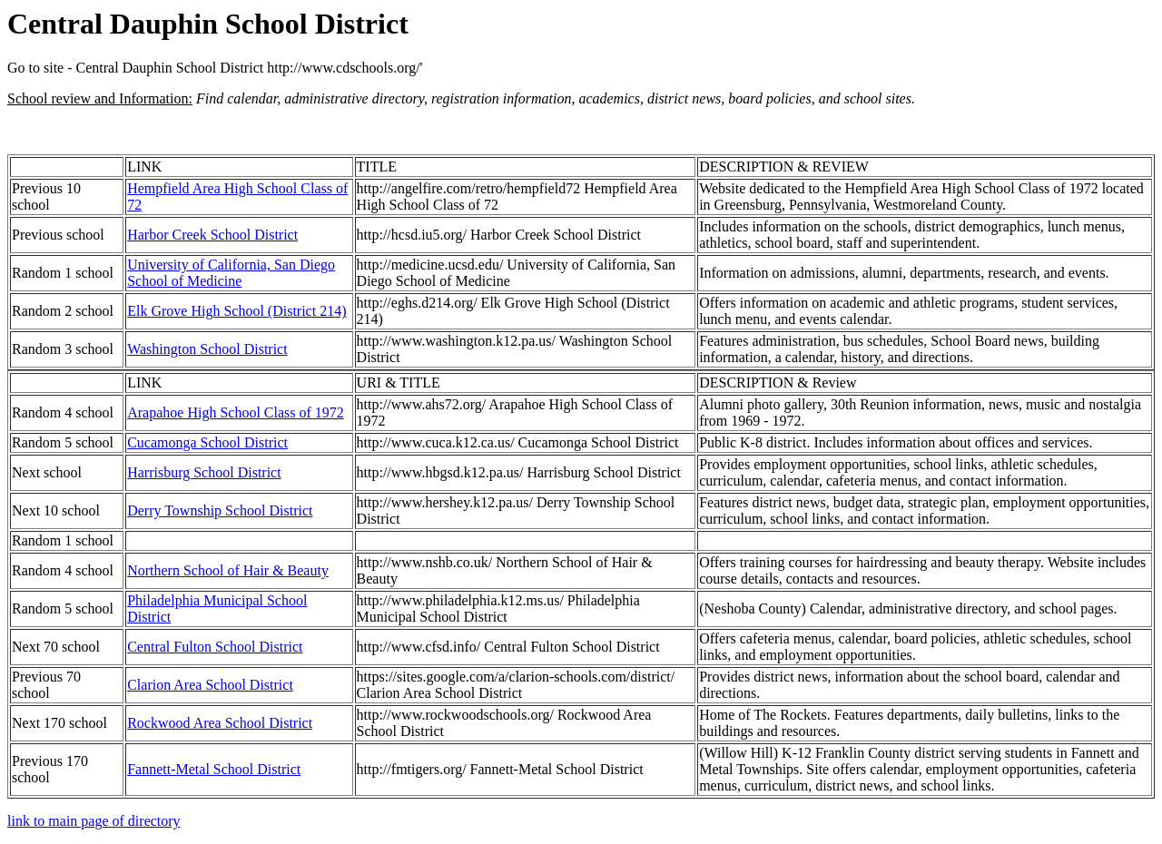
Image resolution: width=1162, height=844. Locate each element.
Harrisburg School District (204, 472)
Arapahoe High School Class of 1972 (235, 412)
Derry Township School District (219, 510)
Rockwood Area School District (219, 723)
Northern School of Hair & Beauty (228, 570)
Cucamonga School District (207, 442)
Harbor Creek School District (212, 234)
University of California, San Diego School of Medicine (231, 273)
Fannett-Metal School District (213, 769)
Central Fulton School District (214, 646)
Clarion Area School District (210, 684)
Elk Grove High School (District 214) (236, 311)
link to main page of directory (94, 821)
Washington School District (207, 349)
